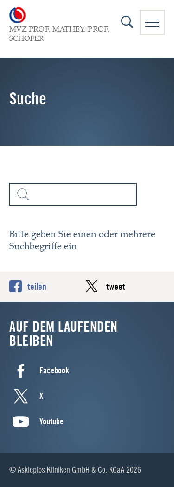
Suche (127, 22)
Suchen (23, 194)
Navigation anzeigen (152, 22)
